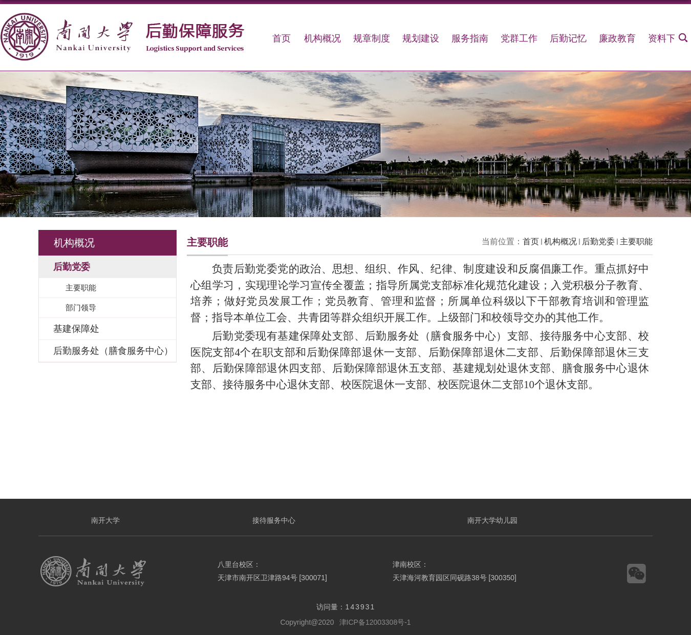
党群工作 (519, 38)
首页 (281, 38)
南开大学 (105, 520)
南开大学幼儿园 (492, 520)
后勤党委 (598, 241)
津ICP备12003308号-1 (375, 622)
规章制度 (371, 38)
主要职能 (636, 241)
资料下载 (666, 38)
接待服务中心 (273, 520)
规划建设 (420, 38)
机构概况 (322, 38)
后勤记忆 (568, 38)
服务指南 (469, 38)
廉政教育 (617, 38)
